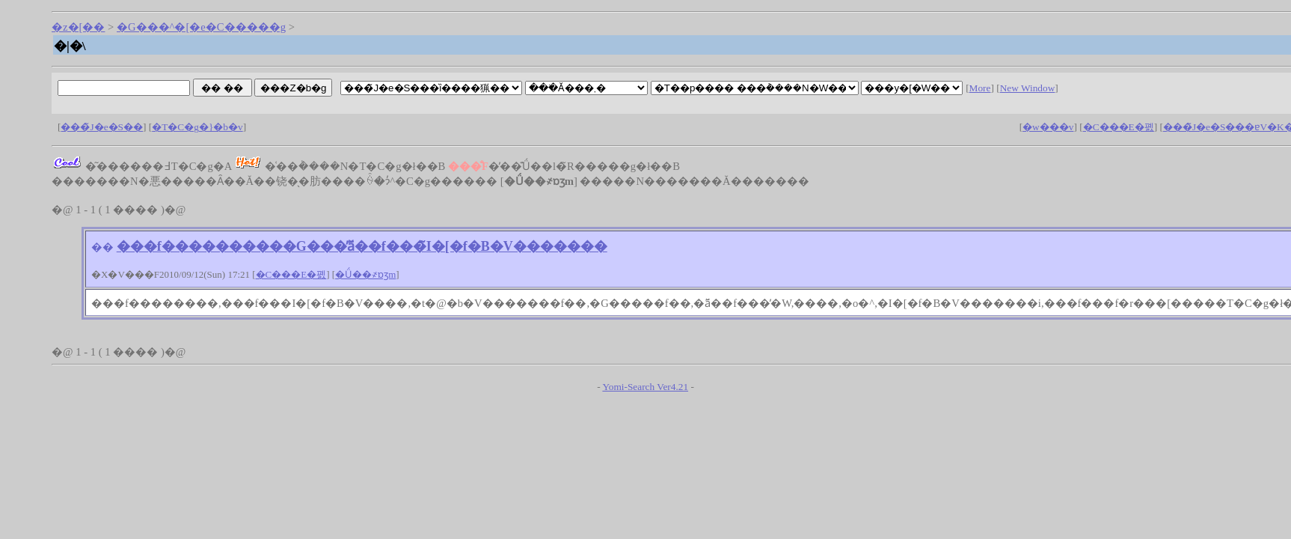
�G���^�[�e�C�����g (201, 27)
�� (102, 247)
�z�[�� (78, 27)
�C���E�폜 (1118, 127)
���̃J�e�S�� (102, 127)
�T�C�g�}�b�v (197, 127)
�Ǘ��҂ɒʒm (365, 274)
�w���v (1047, 127)
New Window (1027, 88)
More (980, 88)
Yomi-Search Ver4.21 (645, 386)
